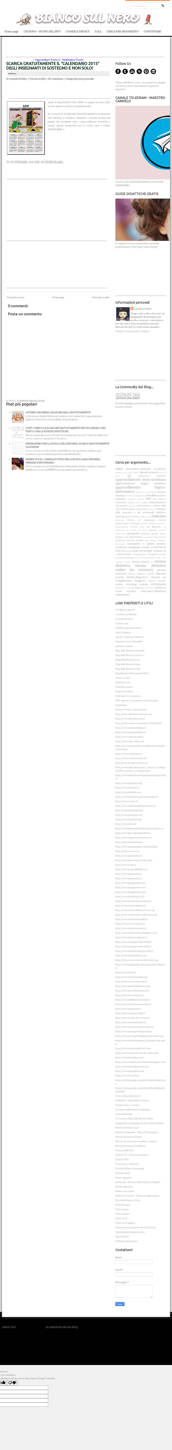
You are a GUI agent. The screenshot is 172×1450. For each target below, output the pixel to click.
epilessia (153, 530)
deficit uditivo (142, 509)
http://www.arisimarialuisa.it (130, 727)
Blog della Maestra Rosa (127, 664)
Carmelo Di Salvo (143, 308)
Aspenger (120, 495)
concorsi (132, 506)
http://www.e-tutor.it (126, 801)
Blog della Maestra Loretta (129, 655)
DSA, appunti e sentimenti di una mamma (136, 700)
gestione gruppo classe (153, 533)
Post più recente (15, 297)
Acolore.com (121, 623)
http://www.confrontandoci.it (131, 758)
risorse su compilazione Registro (140, 578)
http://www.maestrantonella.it (131, 919)
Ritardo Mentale (157, 581)
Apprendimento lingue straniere (140, 483)
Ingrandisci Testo (46, 59)
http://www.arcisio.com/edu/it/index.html (138, 723)
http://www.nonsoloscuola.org (131, 977)
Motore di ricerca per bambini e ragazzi (136, 1141)
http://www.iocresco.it (127, 851)
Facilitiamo (121, 705)
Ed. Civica (142, 530)
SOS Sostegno (123, 1204)
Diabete (152, 509)
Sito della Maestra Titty (127, 1200)
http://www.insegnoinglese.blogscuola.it (136, 846)
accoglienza (160, 468)
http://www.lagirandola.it (128, 873)
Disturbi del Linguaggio (141, 520)
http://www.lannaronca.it (128, 878)
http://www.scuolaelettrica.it (130, 1022)
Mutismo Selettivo (158, 540)
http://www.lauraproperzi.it (129, 896)
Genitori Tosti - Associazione (130, 709)
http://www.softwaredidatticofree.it (134, 1027)
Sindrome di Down (144, 587)
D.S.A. (98, 31)
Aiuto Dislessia (123, 632)
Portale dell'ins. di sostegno (129, 1168)
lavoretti (131, 540)
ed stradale (131, 530)
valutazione (122, 594)
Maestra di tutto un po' (127, 1127)
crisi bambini (143, 505)
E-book (133, 526)
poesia (129, 551)
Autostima (131, 499)
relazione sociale (122, 562)
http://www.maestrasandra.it (130, 928)
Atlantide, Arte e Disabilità (129, 641)
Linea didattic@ (123, 1114)
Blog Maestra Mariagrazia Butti (132, 673)
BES (148, 498)
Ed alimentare (154, 526)
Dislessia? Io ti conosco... (128, 696)
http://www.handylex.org (128, 819)
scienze (119, 584)
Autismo (120, 498)
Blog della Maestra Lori (127, 659)
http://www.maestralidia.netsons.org (135, 910)
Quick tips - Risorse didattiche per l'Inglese (137, 1182)
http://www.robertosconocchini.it (133, 1004)
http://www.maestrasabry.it (130, 923)
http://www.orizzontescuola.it (131, 981)
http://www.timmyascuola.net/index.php (136, 1053)
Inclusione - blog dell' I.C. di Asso (132, 1100)
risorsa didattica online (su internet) (140, 567)
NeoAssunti (120, 544)
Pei (123, 550)
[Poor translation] (12, 1383)
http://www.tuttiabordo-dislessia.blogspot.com (140, 1062)
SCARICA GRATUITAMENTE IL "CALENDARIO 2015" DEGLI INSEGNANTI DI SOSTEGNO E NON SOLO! (52, 65)
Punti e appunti (123, 1177)
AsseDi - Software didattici (129, 637)
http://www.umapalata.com (129, 1071)
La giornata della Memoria (154, 537)
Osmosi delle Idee (124, 1150)
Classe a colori (122, 677)
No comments (55, 78)
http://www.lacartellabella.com (131, 869)
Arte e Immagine (158, 492)
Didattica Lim (122, 682)
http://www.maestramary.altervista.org (136, 914)
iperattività (136, 537)
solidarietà (160, 587)
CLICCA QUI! (54, 129)
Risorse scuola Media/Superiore (140, 575)
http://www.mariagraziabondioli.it (133, 942)
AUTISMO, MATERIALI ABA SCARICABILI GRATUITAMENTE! (58, 412)
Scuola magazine (124, 1186)
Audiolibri (161, 495)
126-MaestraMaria (125, 609)
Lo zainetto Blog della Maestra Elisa (134, 1118)
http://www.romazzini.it (128, 1008)
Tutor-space (122, 1209)
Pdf (156, 547)
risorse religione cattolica (141, 573)
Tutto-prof (121, 1218)
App (129, 475)
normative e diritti (140, 543)
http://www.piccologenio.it (129, 995)
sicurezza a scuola (124, 587)
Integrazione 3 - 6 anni (127, 1105)
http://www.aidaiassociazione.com (133, 714)
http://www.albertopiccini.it (130, 718)
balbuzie (140, 499)
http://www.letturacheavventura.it (133, 901)
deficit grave (128, 509)
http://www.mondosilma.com (130, 955)
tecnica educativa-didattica (146, 591)
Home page (11, 31)
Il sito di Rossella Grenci (127, 1096)
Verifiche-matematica (126, 1241)
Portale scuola (122, 1173)
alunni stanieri (149, 472)
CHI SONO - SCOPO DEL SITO (42, 31)
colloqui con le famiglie (137, 502)
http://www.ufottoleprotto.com (132, 1066)
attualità (151, 495)
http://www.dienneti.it (127, 787)
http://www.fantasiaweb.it (129, 810)
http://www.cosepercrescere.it (131, 762)
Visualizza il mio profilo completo (132, 331)
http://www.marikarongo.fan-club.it (134, 951)
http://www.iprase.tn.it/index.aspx (133, 860)
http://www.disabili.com (128, 792)
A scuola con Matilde (126, 614)
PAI (152, 547)
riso (151, 562)
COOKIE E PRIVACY (78, 31)
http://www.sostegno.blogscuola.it (133, 1031)
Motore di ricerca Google (128, 1136)
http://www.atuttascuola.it (129, 736)
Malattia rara (142, 540)
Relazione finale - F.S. (156, 558)
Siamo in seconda (124, 1191)
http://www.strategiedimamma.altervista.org (139, 1036)
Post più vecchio (101, 297)
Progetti (153, 554)
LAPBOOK (120, 540)
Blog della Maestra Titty (128, 668)
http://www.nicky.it (125, 972)
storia (118, 591)
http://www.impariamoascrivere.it (133, 837)
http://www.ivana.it (125, 864)
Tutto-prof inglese (125, 1223)
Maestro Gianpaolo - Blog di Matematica (136, 1132)
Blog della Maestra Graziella (129, 650)
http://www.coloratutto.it (128, 753)
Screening (131, 584)
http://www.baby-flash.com (129, 741)
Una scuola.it (122, 1236)
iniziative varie (122, 537)
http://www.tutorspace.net (129, 1057)
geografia (133, 533)
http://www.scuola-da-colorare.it (132, 1017)
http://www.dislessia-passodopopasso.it (136, 796)
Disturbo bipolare (148, 523)
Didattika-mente (124, 687)
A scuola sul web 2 (124, 618)
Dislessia (158, 516)
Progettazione (140, 554)
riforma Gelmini (140, 561)
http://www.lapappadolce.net (130, 883)
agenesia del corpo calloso (127, 473)
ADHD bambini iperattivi (128, 628)
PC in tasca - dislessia (126, 1164)
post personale (86, 78)
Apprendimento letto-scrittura (140, 479)
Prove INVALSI (140, 558)
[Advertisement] (85, 49)
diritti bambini (131, 516)
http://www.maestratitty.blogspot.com (136, 932)
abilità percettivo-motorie (133, 468)
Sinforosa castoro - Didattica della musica (137, 1195)
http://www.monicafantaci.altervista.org (136, 960)
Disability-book (144, 517)
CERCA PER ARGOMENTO (123, 31)
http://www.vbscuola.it (127, 1075)
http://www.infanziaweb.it (129, 842)
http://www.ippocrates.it (128, 855)
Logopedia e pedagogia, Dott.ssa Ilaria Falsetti (139, 1123)
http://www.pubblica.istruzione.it (132, 999)
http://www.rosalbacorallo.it (130, 1013)
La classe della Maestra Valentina (132, 1109)
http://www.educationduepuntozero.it (135, 805)
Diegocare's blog (124, 691)
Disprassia (119, 520)
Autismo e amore (124, 646)
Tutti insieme (122, 1213)
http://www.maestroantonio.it (131, 937)
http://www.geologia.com (128, 815)
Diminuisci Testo (72, 59)
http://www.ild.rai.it (125, 824)
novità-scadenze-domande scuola (140, 545)
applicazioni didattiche (152, 476)
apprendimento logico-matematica (140, 489)
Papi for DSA (122, 1159)
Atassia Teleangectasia (135, 496)
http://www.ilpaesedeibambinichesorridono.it (139, 828)
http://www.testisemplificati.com (132, 1048)
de (152, 506)
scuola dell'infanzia (153, 584)
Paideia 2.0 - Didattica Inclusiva (131, 1155)
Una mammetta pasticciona (129, 1232)
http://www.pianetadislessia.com (132, 986)
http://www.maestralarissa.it (130, 905)
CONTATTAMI (152, 31)
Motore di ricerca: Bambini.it (130, 1145)
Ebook (142, 527)
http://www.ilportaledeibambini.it (133, 833)
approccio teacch (142, 492)
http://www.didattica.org (128, 783)
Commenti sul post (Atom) (31, 400)
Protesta (129, 557)
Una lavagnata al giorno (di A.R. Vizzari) (135, 1227)
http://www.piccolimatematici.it (132, 990)
